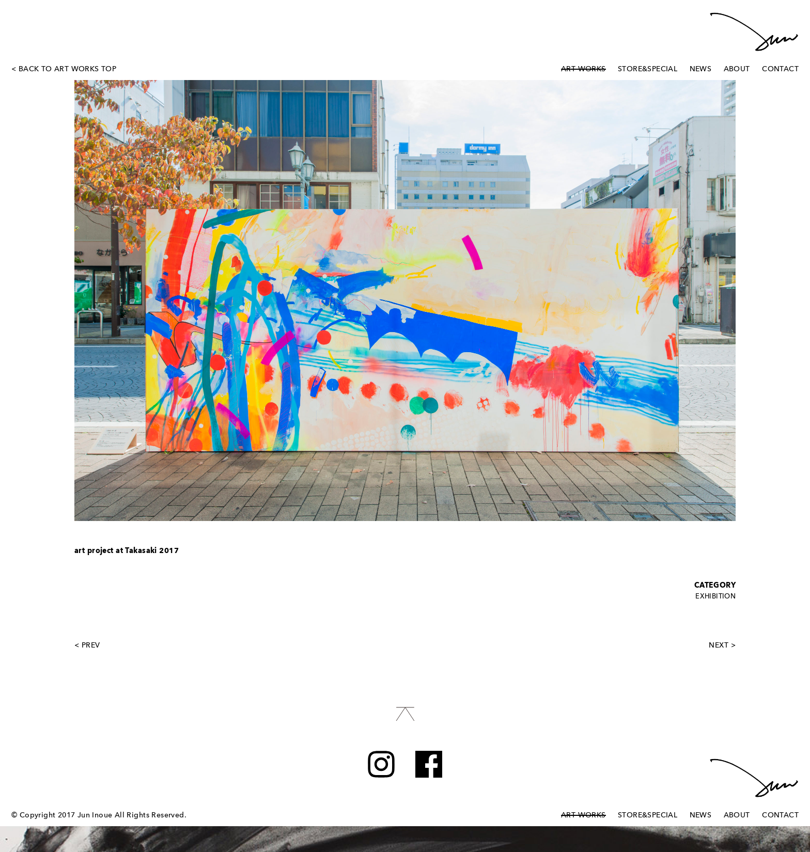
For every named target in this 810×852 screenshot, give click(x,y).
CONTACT (780, 69)
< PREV (87, 645)
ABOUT (737, 69)
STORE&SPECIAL (647, 69)
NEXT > (722, 645)
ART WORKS (583, 69)
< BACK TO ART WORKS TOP (63, 69)
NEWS (701, 69)
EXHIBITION (715, 596)
